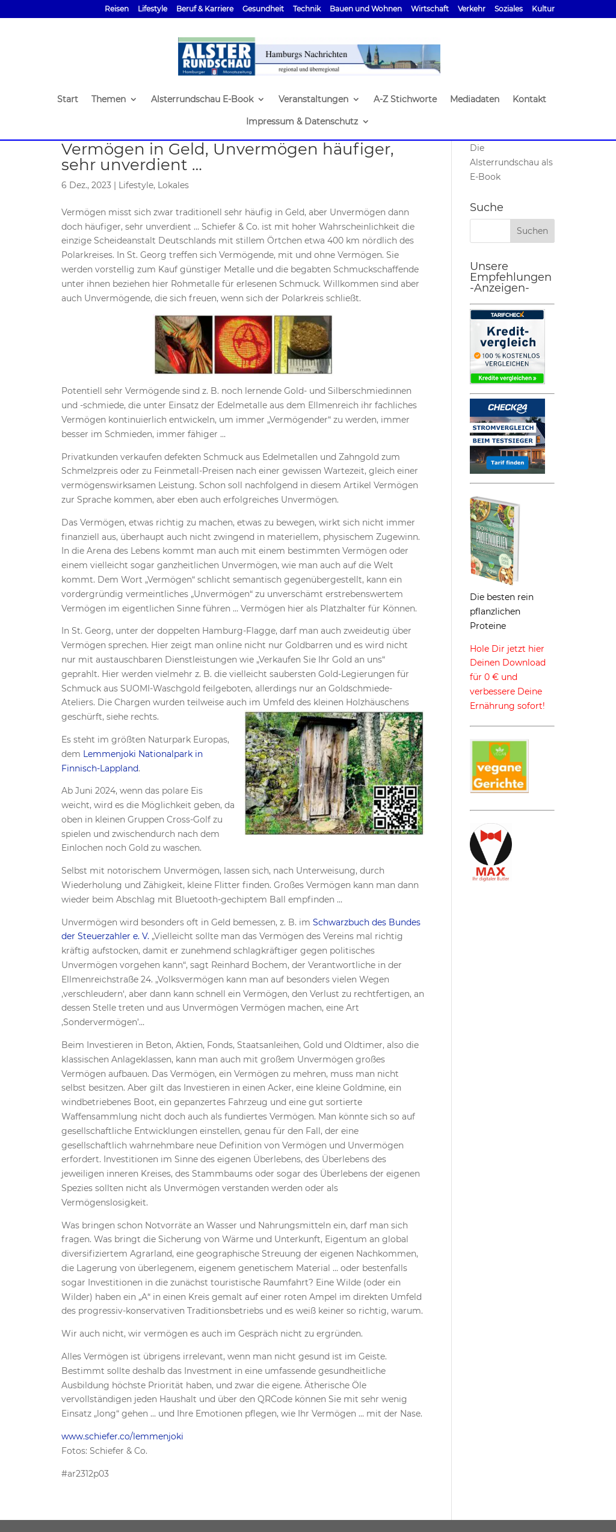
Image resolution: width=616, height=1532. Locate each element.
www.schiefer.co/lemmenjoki (122, 1436)
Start (67, 100)
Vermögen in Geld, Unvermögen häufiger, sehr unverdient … (227, 156)
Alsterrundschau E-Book (202, 100)
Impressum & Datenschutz (302, 122)
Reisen (117, 9)
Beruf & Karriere (204, 9)
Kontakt (529, 100)
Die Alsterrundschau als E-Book (511, 162)
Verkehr (471, 9)
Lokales (173, 185)
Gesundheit (263, 9)
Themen (108, 100)
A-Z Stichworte (405, 100)
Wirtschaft (430, 9)
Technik (307, 9)
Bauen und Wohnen (366, 9)
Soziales (508, 9)
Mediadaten (474, 100)
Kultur (543, 9)
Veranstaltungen (313, 100)
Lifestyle (152, 9)
